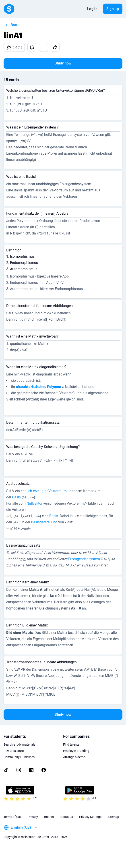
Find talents (71, 744)
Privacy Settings (90, 817)
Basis (16, 497)
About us (66, 817)
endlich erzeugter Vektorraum (44, 491)
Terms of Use (12, 817)
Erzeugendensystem (84, 559)
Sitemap (113, 817)
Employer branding (76, 751)
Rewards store (14, 751)
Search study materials (19, 744)
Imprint (49, 817)
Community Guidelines (19, 757)
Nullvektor (34, 503)
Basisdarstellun (43, 522)
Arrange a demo (74, 757)
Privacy (33, 817)
